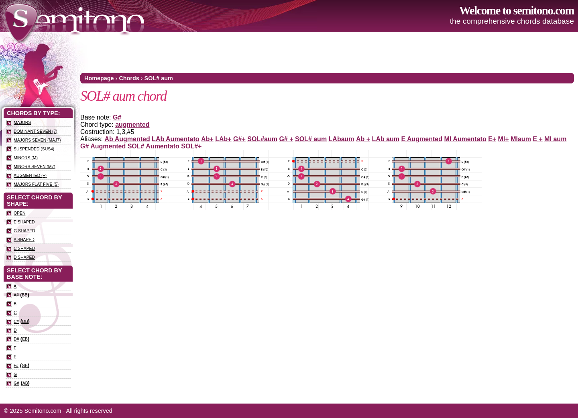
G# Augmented (103, 146)
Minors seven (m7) (34, 166)
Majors (22, 122)
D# (16, 339)
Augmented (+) (30, 175)
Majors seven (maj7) (37, 140)
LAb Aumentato (175, 139)
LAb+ (223, 139)
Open (19, 213)
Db (25, 321)
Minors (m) (26, 158)
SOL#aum (262, 139)
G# (117, 117)
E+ (492, 139)
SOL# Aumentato (153, 146)
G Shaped (24, 231)
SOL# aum (158, 78)
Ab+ (207, 139)
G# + (286, 139)
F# (16, 365)
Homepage (99, 78)
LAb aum (385, 139)
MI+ (503, 139)
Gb (25, 365)
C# (16, 321)
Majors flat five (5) (36, 184)
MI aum (555, 139)
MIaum (521, 139)
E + (537, 139)
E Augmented (422, 139)
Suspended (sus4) (34, 149)
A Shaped (24, 239)
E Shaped (24, 222)
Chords (129, 78)
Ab (25, 383)
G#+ (239, 139)
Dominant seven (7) (35, 131)
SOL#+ (191, 146)
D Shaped (24, 257)
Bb (25, 295)
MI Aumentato (465, 139)
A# (16, 295)
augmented (132, 124)
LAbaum (341, 139)
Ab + (363, 139)
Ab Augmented (127, 139)
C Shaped (24, 248)
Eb (25, 339)
